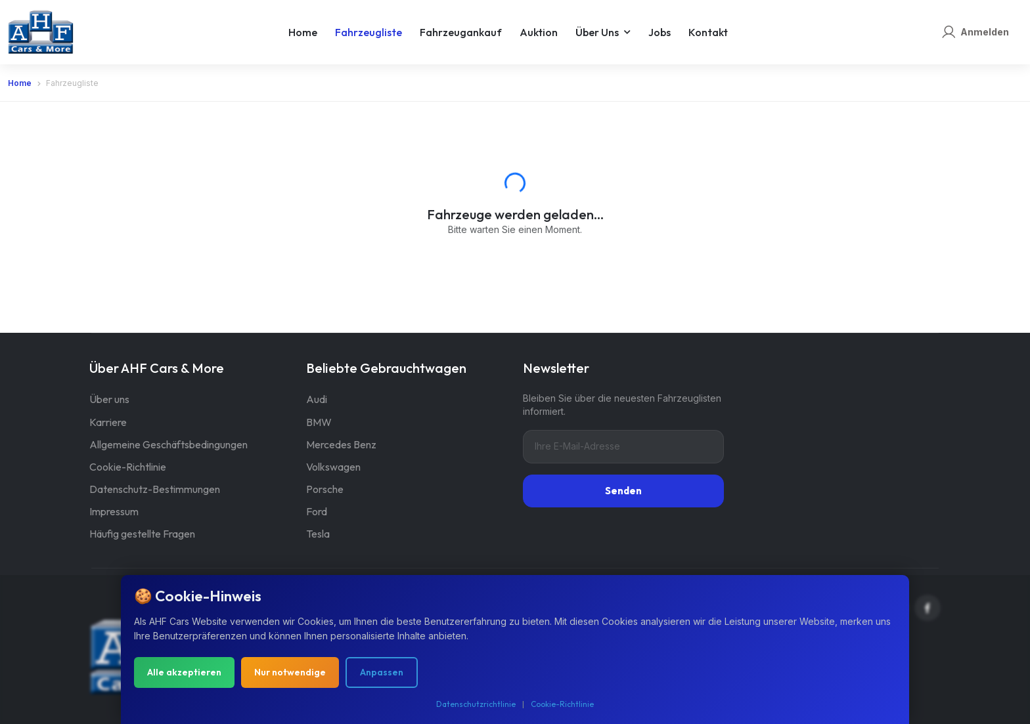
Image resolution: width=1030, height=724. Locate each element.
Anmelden (984, 31)
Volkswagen (333, 466)
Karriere (108, 422)
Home (302, 32)
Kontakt (708, 32)
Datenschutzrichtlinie (476, 707)
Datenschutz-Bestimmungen (154, 489)
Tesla (318, 533)
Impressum (114, 511)
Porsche (325, 489)
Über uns (597, 32)
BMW (319, 422)
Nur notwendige (290, 675)
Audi (316, 399)
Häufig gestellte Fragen (142, 533)
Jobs (659, 32)
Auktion (539, 32)
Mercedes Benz (341, 444)
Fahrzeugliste (368, 32)
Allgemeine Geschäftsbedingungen (168, 444)
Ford (316, 511)
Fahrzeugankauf (461, 32)
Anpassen (381, 675)
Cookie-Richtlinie (127, 466)
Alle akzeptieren (184, 675)
